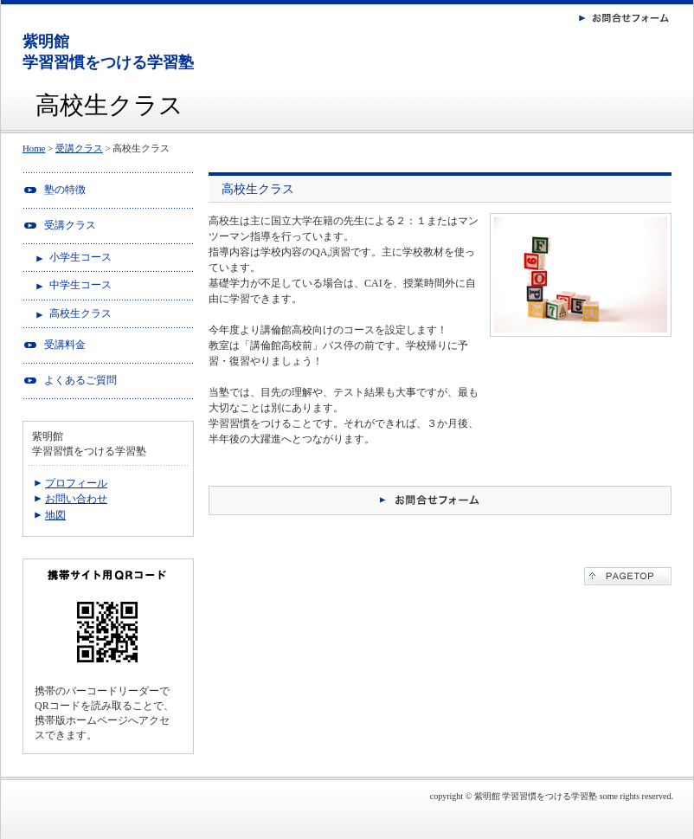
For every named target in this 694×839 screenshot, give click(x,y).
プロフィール (76, 483)
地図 (55, 515)
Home (33, 148)
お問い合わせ (76, 499)
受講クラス (79, 148)
